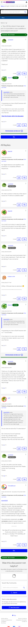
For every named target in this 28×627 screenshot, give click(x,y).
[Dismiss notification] (26, 6)
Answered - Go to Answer (14, 34)
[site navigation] (2, 2)
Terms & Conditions (22, 618)
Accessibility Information (21, 620)
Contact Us (24, 621)
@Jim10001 (6, 92)
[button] (26, 39)
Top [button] (15, 615)
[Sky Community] (9, 2)
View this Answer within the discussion (12, 116)
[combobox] (13, 12)
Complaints (3, 621)
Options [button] (3, 23)
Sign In (26, 2)
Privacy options (4, 618)
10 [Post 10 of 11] (4, 475)
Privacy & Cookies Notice (6, 620)
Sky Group (3, 623)
